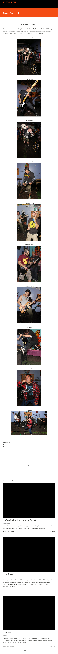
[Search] (49, 2)
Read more (52, 531)
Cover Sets (15, 440)
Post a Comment (10, 531)
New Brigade (9, 574)
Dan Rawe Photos (9, 2)
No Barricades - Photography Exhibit (19, 520)
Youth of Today (6, 442)
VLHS (46, 440)
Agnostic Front (9, 440)
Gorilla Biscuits (28, 440)
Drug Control (21, 440)
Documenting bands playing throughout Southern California (13, 4)
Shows (28, 4)
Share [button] (4, 446)
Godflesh (7, 632)
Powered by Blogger (29, 650)
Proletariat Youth (41, 440)
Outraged (34, 440)
